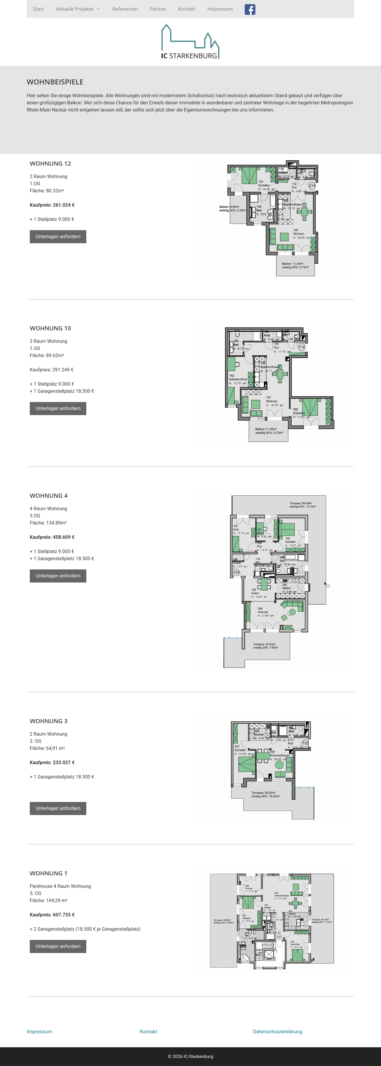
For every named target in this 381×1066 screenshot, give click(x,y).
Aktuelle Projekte (81, 9)
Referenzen (125, 9)
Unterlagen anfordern (58, 236)
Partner (158, 9)
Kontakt (187, 9)
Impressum (220, 9)
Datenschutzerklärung (277, 1031)
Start (38, 9)
